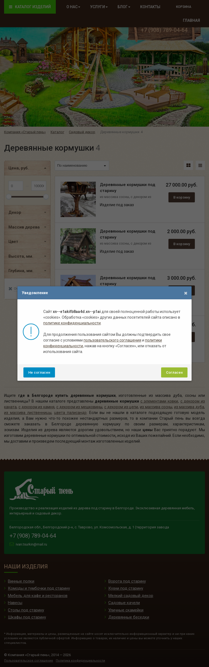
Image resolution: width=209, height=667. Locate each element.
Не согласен (39, 372)
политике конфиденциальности (72, 323)
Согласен (174, 372)
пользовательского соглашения (112, 340)
